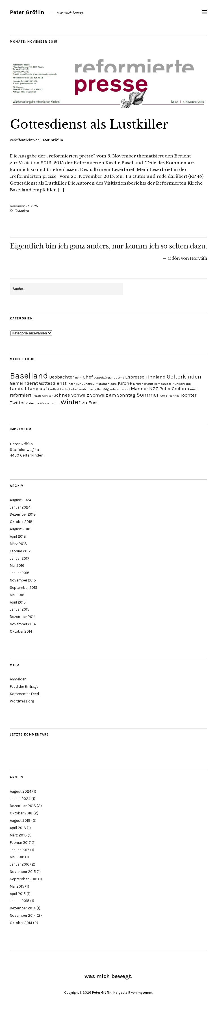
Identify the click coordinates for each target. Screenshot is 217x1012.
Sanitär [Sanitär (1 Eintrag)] (47, 395)
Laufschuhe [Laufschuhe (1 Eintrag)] (68, 389)
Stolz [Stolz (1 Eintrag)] (163, 395)
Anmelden (18, 679)
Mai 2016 (17, 565)
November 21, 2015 (24, 206)
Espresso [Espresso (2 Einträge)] (134, 377)
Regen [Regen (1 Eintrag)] (36, 395)
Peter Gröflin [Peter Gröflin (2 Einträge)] (172, 388)
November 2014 (23, 624)
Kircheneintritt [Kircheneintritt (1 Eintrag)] (143, 384)
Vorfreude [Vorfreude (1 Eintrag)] (32, 403)
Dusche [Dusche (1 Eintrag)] (119, 377)
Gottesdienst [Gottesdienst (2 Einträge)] (52, 383)
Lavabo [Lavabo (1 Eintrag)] (82, 389)
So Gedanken (19, 211)
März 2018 (18, 544)
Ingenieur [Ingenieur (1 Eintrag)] (74, 384)
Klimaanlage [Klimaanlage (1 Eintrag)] (163, 384)
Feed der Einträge (24, 686)
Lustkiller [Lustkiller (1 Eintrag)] (94, 389)
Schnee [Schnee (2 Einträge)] (62, 395)
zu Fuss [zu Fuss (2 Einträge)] (90, 402)
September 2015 (23, 587)
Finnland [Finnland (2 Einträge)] (156, 377)
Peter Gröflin (27, 12)
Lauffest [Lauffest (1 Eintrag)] (53, 389)
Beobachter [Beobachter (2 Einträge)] (61, 377)
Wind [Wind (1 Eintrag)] (55, 403)
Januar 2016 (19, 573)
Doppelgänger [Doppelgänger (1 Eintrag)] (103, 377)
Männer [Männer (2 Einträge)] (139, 388)
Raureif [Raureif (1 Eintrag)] (192, 389)
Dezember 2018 (23, 514)
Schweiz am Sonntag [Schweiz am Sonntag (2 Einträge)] (112, 395)
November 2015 (23, 580)
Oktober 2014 (21, 631)
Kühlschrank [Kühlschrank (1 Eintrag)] (182, 384)
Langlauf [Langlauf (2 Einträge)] (37, 388)
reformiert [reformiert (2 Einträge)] (20, 395)
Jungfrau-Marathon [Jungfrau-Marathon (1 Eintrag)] (95, 384)
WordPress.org (22, 701)
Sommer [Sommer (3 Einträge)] (147, 394)
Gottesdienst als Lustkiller (89, 124)
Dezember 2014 (23, 617)
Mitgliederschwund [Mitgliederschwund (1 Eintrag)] (116, 389)
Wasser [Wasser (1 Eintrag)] (45, 403)
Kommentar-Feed (24, 694)
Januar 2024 (20, 507)
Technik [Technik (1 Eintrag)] (173, 395)
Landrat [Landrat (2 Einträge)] (18, 388)
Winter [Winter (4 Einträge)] (70, 402)
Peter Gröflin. (102, 992)
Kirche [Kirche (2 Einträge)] (125, 383)
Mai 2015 (17, 595)
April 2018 (18, 536)
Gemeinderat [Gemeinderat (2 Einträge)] (24, 383)
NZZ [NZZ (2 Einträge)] (153, 388)
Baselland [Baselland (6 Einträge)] (29, 375)
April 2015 (18, 602)
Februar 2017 (20, 551)
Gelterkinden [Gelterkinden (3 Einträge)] (184, 376)
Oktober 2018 (21, 522)
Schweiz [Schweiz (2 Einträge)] (80, 395)
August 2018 (20, 529)
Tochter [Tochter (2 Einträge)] (188, 395)
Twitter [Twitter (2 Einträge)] (17, 402)
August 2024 (20, 500)
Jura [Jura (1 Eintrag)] (113, 384)
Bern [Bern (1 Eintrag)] (78, 377)
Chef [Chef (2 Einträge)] (88, 377)
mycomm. (145, 992)
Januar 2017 (19, 558)
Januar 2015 (19, 609)
